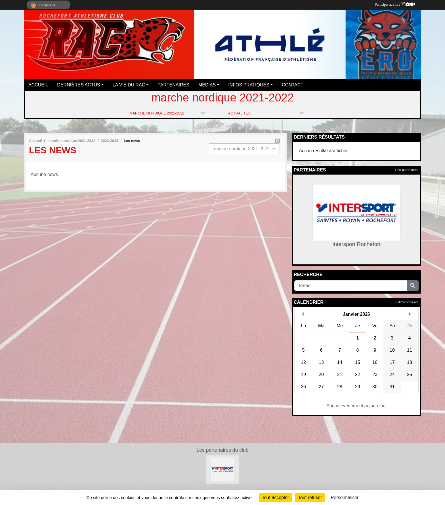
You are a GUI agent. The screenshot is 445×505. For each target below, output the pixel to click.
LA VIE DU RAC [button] (129, 84)
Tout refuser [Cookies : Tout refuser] (310, 497)
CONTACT (292, 84)
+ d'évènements (406, 302)
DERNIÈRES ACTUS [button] (78, 84)
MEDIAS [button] (207, 84)
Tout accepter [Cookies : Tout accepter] (275, 497)
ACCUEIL (38, 84)
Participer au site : (395, 5)
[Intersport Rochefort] (223, 469)
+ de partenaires (406, 169)
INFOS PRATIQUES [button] (248, 84)
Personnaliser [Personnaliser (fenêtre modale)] (345, 497)
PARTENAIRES (173, 84)
